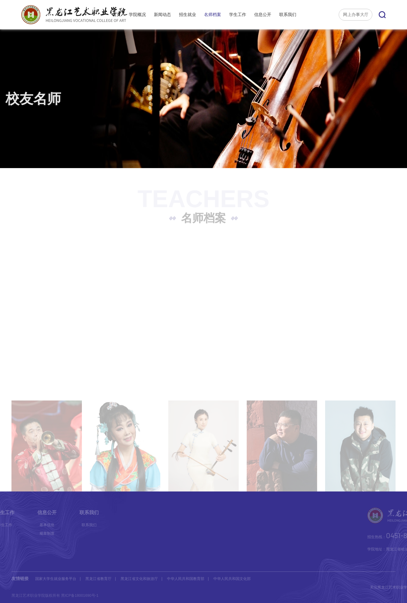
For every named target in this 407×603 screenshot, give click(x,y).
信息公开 (262, 15)
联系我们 (287, 15)
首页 (116, 15)
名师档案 (212, 15)
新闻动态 (162, 15)
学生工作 (237, 15)
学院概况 (137, 15)
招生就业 (187, 15)
